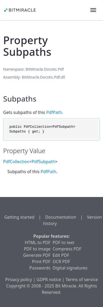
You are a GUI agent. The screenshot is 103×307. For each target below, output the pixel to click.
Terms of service (81, 279)
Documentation (60, 217)
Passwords (39, 268)
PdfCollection (16, 161)
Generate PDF (36, 255)
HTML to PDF (37, 242)
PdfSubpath (43, 161)
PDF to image (37, 249)
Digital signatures (70, 268)
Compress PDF (67, 249)
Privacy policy (18, 279)
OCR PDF (61, 261)
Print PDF (41, 261)
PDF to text (63, 242)
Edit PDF (61, 255)
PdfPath (54, 112)
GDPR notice (48, 279)
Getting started (19, 217)
